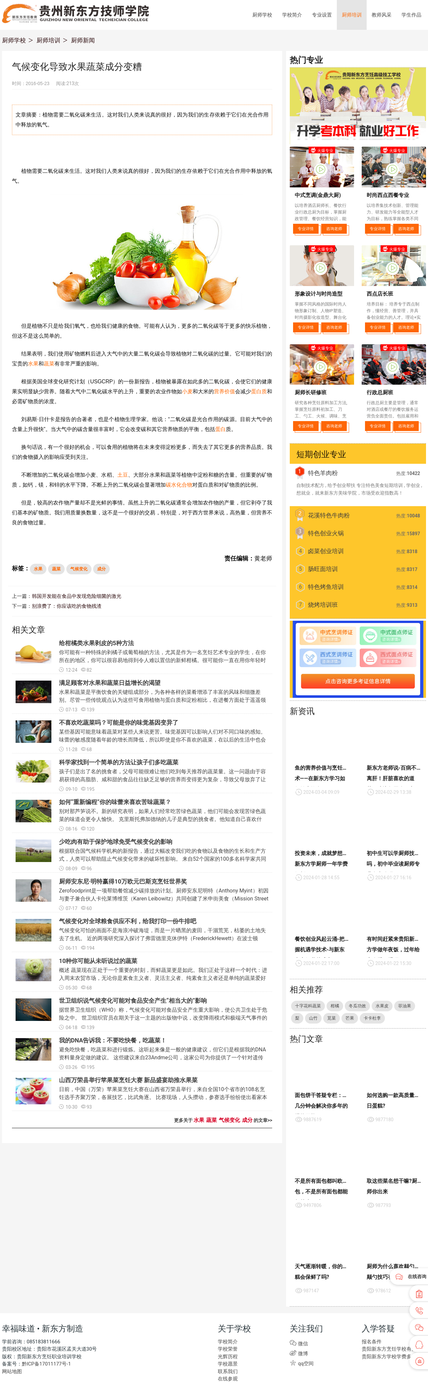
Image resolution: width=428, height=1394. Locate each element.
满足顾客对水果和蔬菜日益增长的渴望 (109, 683)
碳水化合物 (179, 485)
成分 (101, 568)
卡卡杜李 (372, 1018)
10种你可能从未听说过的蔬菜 (98, 961)
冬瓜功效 (357, 1005)
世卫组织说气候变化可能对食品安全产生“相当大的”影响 (133, 1001)
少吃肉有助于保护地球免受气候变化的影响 (115, 842)
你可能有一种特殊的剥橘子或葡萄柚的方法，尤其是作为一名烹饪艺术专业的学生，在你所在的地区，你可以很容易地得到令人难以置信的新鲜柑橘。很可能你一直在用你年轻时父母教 (162, 661)
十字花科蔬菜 (308, 1005)
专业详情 (306, 228)
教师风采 (382, 15)
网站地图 (11, 1371)
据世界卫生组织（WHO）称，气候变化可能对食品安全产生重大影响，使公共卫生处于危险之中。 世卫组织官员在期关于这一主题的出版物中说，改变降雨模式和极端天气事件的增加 (163, 1018)
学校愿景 (227, 1364)
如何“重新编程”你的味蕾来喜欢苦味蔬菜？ (115, 802)
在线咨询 (417, 1276)
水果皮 (382, 1005)
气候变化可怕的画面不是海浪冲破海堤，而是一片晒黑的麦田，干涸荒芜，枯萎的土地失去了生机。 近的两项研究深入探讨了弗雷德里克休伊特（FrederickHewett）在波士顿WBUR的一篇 (162, 939)
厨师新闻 (83, 39)
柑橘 (335, 1005)
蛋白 (220, 429)
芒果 (349, 1018)
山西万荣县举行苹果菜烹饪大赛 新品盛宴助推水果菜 (128, 1080)
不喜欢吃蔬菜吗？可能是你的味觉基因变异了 (118, 723)
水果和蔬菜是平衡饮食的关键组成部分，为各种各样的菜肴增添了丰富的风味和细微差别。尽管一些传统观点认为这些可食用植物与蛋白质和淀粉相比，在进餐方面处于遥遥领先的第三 (162, 701)
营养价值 (224, 391)
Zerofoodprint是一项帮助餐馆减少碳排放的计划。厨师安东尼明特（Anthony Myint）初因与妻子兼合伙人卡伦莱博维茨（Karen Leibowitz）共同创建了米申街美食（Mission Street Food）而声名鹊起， (164, 899)
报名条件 (371, 1342)
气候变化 (79, 568)
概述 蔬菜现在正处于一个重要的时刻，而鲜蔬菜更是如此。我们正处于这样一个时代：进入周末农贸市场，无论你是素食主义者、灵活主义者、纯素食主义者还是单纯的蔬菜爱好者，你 (163, 979)
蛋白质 (259, 391)
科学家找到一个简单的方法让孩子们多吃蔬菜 (118, 762)
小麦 (187, 391)
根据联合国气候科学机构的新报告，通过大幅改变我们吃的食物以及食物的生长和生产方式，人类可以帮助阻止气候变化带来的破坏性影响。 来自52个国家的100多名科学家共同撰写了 (162, 859)
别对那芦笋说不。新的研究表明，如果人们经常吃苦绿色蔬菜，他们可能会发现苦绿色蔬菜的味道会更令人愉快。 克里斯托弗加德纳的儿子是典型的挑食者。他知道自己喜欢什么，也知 (162, 820)
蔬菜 (49, 363)
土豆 (122, 475)
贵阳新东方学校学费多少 (387, 1357)
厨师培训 (352, 15)
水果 (33, 363)
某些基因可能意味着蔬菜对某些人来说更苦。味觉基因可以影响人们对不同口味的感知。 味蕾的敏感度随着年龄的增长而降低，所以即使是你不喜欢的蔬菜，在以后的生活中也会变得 (162, 740)
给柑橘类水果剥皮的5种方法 (96, 643)
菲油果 (404, 1005)
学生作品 (411, 15)
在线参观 (227, 1379)
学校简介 (292, 15)
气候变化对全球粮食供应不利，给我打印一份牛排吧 (127, 921)
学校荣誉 (227, 1349)
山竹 (313, 1018)
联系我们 (227, 1372)
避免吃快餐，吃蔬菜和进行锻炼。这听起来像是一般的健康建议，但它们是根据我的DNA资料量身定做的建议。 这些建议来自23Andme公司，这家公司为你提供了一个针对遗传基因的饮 (162, 1058)
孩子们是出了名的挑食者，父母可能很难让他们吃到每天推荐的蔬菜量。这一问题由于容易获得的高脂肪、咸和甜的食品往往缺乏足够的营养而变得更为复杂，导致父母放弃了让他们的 (162, 780)
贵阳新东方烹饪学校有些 (387, 1349)
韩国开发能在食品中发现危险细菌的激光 (73, 596)
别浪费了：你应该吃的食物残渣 (64, 606)
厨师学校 (262, 15)
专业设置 (322, 15)
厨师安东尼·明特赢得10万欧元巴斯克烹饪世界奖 (123, 882)
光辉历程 (227, 1357)
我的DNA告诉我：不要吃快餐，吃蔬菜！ (113, 1040)
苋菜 (331, 1018)
